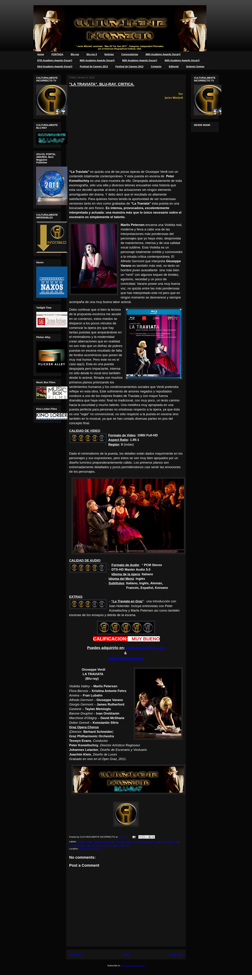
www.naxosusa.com (126, 658)
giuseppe (117, 841)
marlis (166, 841)
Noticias (109, 54)
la (161, 841)
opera (79, 845)
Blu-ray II (91, 54)
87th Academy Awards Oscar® (54, 60)
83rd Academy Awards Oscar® (54, 66)
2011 (79, 841)
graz (126, 841)
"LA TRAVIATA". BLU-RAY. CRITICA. (101, 84)
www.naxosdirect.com (145, 648)
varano (119, 845)
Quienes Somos (195, 66)
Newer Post (76, 954)
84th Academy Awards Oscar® (182, 60)
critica (94, 841)
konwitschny (153, 841)
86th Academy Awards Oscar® (97, 60)
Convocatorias (129, 54)
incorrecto (134, 841)
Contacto (156, 66)
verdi (126, 845)
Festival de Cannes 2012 (129, 66)
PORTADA (57, 54)
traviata (111, 845)
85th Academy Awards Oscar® (139, 60)
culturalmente (105, 841)
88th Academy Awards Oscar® (163, 54)
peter (85, 845)
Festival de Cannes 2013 (94, 66)
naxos (72, 845)
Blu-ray (75, 54)
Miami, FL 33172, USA (90, 848)
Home (40, 54)
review (103, 845)
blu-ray (86, 841)
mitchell (174, 841)
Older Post (176, 954)
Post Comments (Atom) (133, 965)
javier (143, 841)
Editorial (174, 66)
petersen (94, 845)
